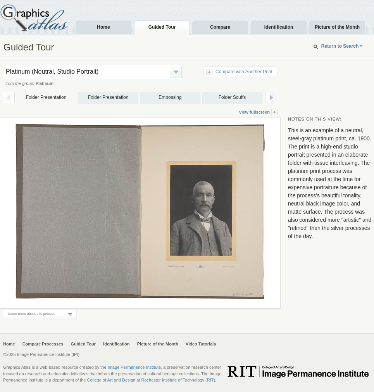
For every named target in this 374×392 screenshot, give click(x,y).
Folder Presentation (46, 97)
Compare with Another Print (243, 71)
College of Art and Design (111, 380)
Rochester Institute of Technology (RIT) (178, 380)
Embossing (170, 97)
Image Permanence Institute (134, 367)
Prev (9, 98)
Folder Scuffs (232, 97)
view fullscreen (254, 112)
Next (271, 98)
